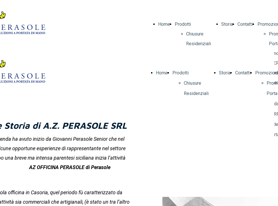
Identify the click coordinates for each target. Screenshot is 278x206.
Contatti (245, 24)
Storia (227, 24)
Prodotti (183, 24)
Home (164, 24)
